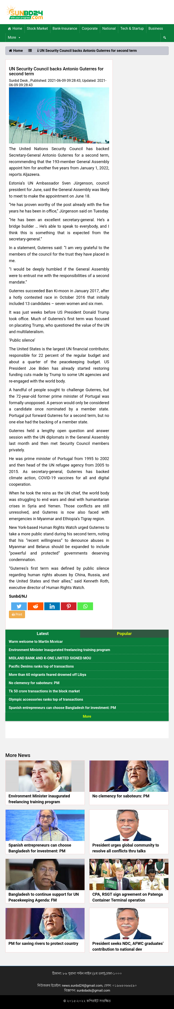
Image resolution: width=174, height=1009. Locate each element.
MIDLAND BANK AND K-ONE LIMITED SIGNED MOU (50, 658)
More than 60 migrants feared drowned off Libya (47, 675)
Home (17, 28)
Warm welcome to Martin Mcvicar (36, 641)
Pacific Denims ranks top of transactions (41, 666)
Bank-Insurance (65, 28)
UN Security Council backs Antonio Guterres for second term (87, 50)
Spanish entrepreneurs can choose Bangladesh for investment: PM (62, 708)
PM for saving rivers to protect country (43, 943)
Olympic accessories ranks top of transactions (46, 699)
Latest (43, 633)
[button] (18, 37)
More (14, 37)
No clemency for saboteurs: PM (34, 683)
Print (17, 614)
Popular (124, 633)
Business (156, 28)
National (109, 28)
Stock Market (37, 28)
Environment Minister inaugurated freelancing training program (59, 650)
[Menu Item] (165, 37)
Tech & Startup (132, 28)
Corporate (90, 28)
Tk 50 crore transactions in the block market (44, 691)
